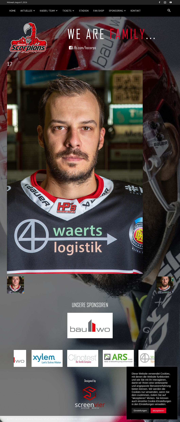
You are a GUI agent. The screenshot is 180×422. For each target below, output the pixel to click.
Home (12, 10)
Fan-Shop (98, 10)
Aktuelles (27, 10)
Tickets (68, 10)
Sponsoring (117, 10)
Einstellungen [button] (140, 410)
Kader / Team (49, 10)
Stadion (84, 10)
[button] (169, 11)
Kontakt (136, 10)
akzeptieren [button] (158, 410)
